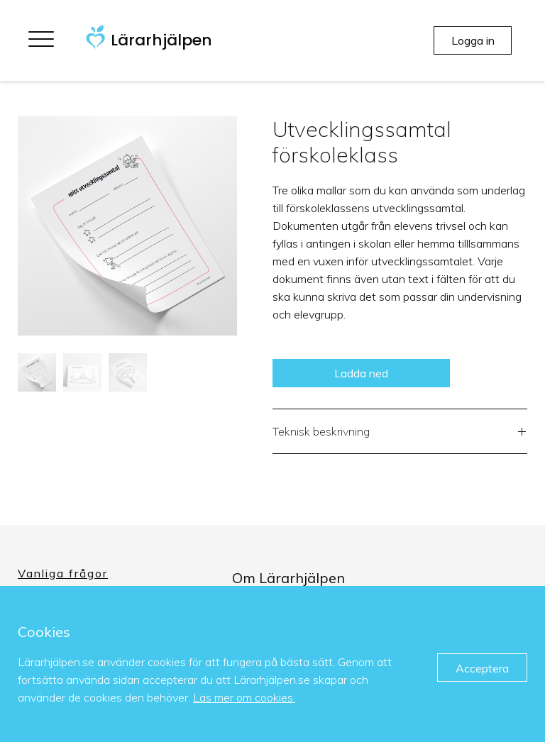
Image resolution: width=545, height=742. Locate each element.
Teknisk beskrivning (399, 433)
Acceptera (482, 668)
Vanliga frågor (63, 573)
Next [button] (248, 226)
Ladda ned (361, 373)
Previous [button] (7, 226)
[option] (127, 226)
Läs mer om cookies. (244, 697)
